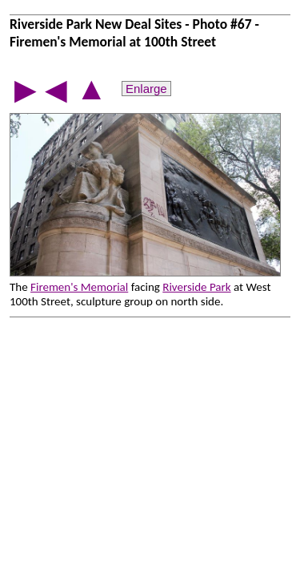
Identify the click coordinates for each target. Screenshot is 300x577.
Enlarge (146, 88)
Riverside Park (196, 287)
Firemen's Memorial (79, 287)
